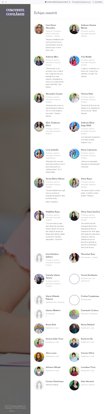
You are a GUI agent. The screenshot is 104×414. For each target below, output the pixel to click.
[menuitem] (15, 181)
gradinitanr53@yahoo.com (82, 2)
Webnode (18, 411)
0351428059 (98, 2)
